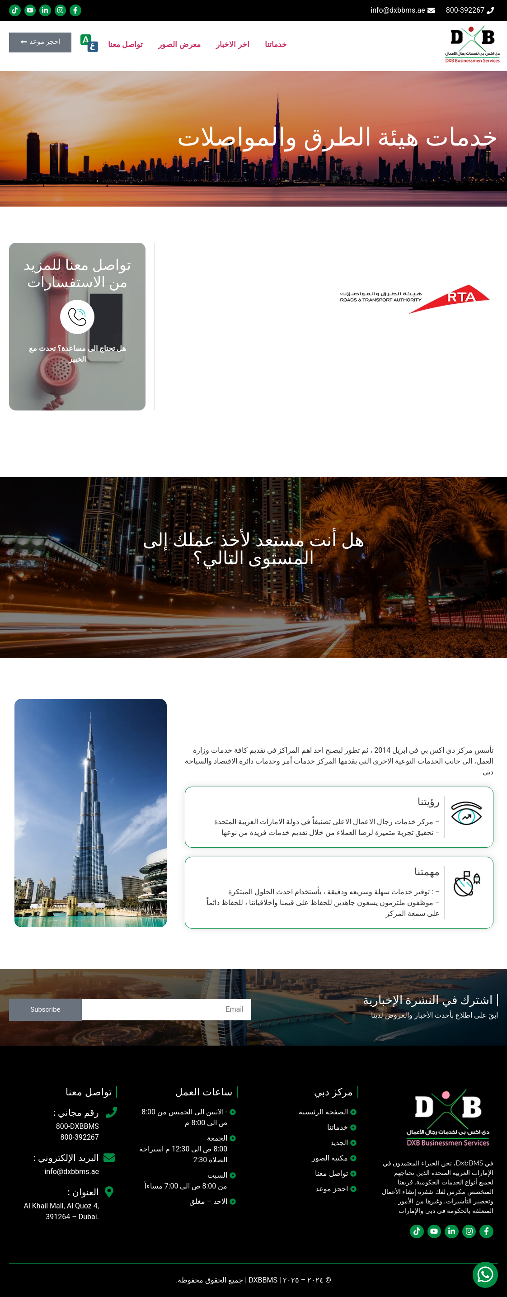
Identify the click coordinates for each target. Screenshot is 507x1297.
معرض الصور (179, 44)
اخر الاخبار (232, 44)
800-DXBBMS (77, 1126)
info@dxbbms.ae (71, 1171)
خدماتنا (276, 44)
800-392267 (80, 1137)
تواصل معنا (125, 44)
